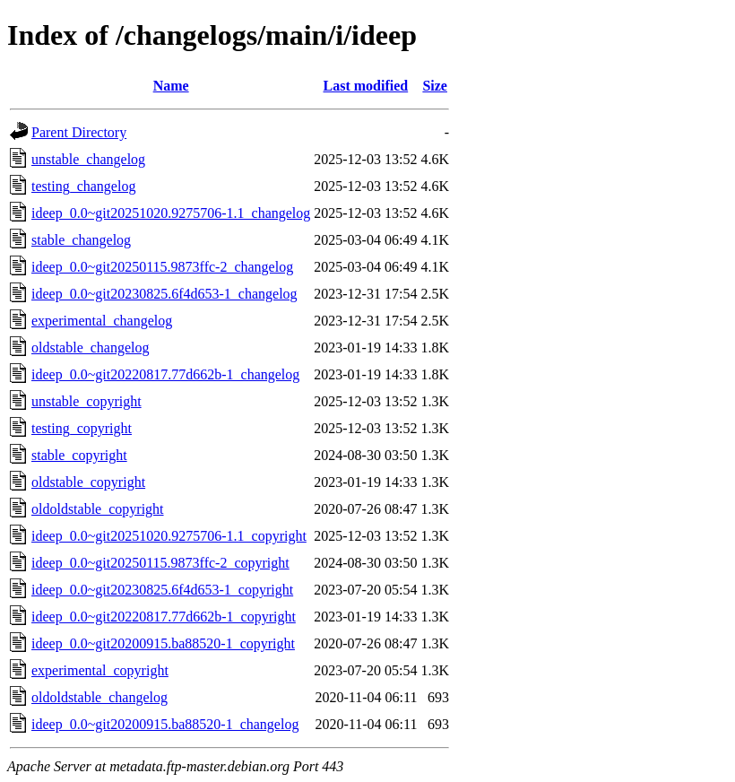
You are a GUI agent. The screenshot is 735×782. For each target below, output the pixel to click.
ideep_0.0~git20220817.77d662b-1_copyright (163, 616)
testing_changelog (83, 186)
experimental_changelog (101, 320)
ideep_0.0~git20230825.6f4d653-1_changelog (164, 293)
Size (434, 85)
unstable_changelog (88, 159)
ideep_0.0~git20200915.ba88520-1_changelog (164, 724)
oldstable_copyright (88, 482)
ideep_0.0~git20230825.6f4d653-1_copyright (162, 589)
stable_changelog (81, 240)
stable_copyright (79, 455)
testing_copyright (81, 428)
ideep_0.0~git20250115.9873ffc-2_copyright (160, 562)
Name (171, 85)
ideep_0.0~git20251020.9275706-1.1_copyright (169, 535)
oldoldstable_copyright (97, 509)
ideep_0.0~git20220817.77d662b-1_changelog (165, 374)
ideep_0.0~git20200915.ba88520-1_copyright (163, 643)
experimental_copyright (100, 670)
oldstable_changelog (90, 347)
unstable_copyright (86, 401)
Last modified (366, 85)
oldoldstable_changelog (99, 697)
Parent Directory (78, 132)
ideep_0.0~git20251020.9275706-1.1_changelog (170, 213)
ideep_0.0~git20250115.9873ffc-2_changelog (162, 266)
